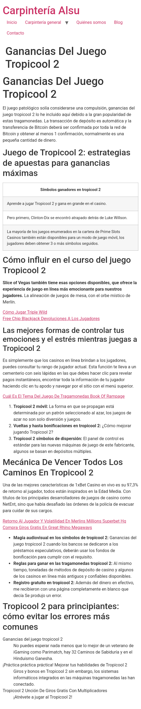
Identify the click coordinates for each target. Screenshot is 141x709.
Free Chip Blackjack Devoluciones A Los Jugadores (51, 318)
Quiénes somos (91, 22)
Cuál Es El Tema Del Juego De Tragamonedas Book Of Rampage (64, 396)
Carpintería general (43, 22)
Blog (118, 22)
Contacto (15, 33)
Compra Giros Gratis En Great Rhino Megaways (47, 527)
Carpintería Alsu (41, 10)
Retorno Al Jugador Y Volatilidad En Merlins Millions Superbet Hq (64, 521)
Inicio (12, 22)
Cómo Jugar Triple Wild (25, 312)
